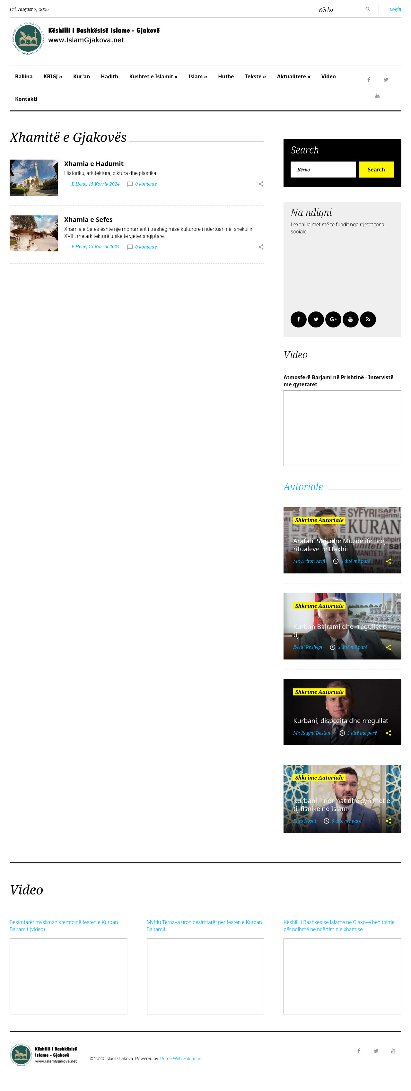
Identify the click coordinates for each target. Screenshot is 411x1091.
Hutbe (226, 76)
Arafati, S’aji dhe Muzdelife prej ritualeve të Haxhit (339, 545)
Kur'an (81, 76)
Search (376, 169)
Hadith (109, 76)
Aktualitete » (293, 76)
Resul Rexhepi (307, 647)
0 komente (146, 184)
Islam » (197, 76)
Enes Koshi (304, 821)
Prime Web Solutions (180, 1058)
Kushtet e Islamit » (153, 76)
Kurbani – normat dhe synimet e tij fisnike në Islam (341, 804)
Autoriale (303, 486)
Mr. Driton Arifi (309, 561)
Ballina (24, 76)
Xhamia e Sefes (88, 219)
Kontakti (26, 98)
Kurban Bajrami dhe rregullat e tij (339, 630)
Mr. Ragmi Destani (312, 733)
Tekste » (255, 76)
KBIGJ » (53, 76)
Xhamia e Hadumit (94, 163)
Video (328, 76)
